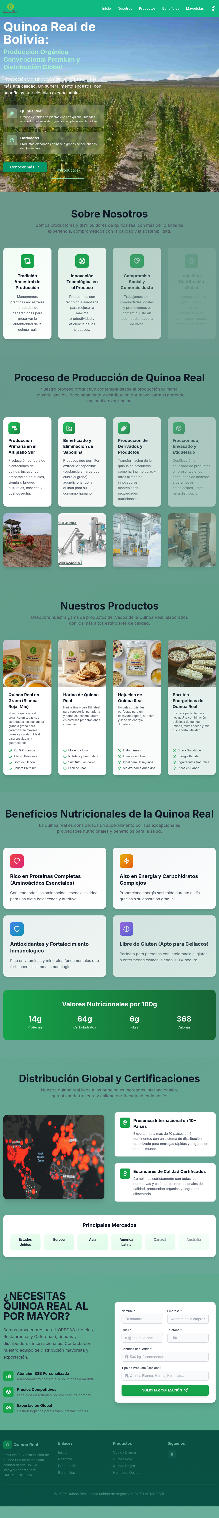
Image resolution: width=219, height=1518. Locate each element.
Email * (126, 1330)
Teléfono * (174, 1330)
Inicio (106, 8)
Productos (147, 8)
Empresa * (174, 1311)
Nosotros (125, 8)
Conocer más (25, 167)
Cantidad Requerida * (137, 1349)
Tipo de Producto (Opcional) (141, 1368)
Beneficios (170, 8)
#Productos (67, 170)
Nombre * (128, 1311)
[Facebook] (213, 8)
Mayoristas (195, 8)
